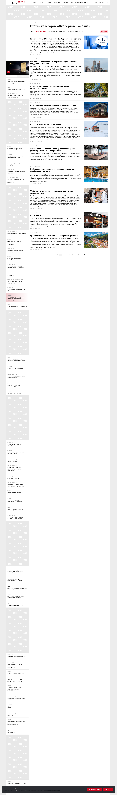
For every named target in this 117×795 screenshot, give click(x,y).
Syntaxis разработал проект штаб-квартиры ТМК (16, 714)
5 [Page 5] (72, 255)
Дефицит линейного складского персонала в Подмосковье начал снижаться (16, 698)
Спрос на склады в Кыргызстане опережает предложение (15, 96)
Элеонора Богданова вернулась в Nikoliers (15, 251)
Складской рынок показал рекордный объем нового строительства (14, 469)
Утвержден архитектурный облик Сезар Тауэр (16, 82)
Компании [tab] (23, 76)
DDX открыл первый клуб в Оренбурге (14, 445)
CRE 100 (41, 2)
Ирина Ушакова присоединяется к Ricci (16, 706)
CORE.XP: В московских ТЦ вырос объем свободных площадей (16, 680)
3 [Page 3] (66, 255)
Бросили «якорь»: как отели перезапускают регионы (54, 235)
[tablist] (17, 76)
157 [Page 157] (78, 255)
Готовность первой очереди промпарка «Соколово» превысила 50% (14, 385)
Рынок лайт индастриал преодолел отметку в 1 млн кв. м (16, 477)
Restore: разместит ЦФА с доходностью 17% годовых (14, 579)
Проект (9, 79)
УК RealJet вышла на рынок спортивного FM (14, 282)
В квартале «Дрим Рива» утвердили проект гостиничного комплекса (16, 784)
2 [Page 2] (63, 255)
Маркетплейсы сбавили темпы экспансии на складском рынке (15, 485)
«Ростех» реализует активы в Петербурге (14, 731)
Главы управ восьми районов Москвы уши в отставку (17, 307)
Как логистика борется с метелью (45, 124)
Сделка (9, 146)
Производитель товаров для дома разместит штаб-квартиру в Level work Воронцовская (16, 723)
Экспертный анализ (35, 36)
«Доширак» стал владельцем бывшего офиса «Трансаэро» (15, 149)
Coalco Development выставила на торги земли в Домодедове (15, 369)
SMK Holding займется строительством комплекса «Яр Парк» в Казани (14, 501)
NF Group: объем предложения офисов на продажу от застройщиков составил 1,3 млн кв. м (17, 588)
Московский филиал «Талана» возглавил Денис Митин (15, 156)
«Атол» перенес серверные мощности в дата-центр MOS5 (15, 604)
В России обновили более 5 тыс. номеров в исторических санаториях (15, 181)
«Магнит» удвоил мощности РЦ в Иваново (14, 274)
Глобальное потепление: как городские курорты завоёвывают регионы (52, 170)
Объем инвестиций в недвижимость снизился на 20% (16, 234)
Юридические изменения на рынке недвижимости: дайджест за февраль (53, 63)
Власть (9, 304)
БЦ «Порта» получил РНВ (14, 393)
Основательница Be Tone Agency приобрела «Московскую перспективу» (16, 298)
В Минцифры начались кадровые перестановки (16, 172)
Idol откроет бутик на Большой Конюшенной (15, 164)
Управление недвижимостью (15, 279)
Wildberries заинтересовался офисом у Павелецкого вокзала (17, 657)
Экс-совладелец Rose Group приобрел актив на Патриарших (15, 266)
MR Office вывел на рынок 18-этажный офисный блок (15, 510)
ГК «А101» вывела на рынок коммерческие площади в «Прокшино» (14, 666)
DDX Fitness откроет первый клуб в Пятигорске (16, 290)
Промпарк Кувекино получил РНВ (16, 89)
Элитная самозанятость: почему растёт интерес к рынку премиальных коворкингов (52, 150)
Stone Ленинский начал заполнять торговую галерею (16, 460)
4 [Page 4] (69, 255)
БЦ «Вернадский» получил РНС (15, 673)
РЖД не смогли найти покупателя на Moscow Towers (16, 452)
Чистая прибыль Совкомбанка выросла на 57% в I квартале (15, 517)
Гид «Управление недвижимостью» (79, 2)
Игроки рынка (11, 264)
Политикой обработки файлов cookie (52, 790)
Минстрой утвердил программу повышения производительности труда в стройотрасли (16, 360)
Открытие (10, 161)
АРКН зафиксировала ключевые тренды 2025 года (53, 105)
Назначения (10, 154)
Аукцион (9, 366)
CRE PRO (48, 2)
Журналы (65, 2)
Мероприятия (57, 2)
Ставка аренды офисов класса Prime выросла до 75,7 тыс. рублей (50, 87)
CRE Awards (33, 2)
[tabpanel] (17, 436)
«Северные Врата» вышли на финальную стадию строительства (14, 689)
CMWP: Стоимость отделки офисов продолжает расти (16, 376)
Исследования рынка (13, 93)
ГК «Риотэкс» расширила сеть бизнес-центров (15, 493)
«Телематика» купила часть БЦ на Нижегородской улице (15, 259)
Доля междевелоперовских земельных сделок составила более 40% (15, 571)
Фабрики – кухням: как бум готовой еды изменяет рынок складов (52, 192)
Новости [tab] (11, 76)
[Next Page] (81, 255)
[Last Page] (84, 255)
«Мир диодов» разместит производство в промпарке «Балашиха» (14, 243)
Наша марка (35, 216)
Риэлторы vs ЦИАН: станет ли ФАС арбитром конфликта (55, 39)
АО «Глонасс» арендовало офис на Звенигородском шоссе (15, 596)
